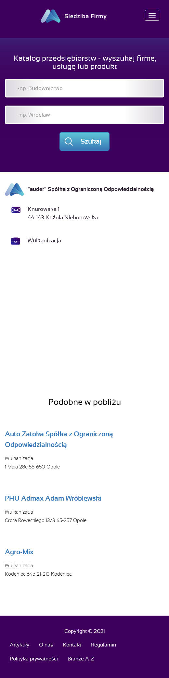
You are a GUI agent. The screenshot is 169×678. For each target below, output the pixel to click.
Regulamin (103, 645)
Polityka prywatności (34, 659)
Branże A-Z (81, 659)
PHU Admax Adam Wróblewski (53, 498)
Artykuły (19, 645)
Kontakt (72, 645)
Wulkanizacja (44, 240)
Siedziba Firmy (85, 16)
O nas (46, 645)
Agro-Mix (19, 552)
